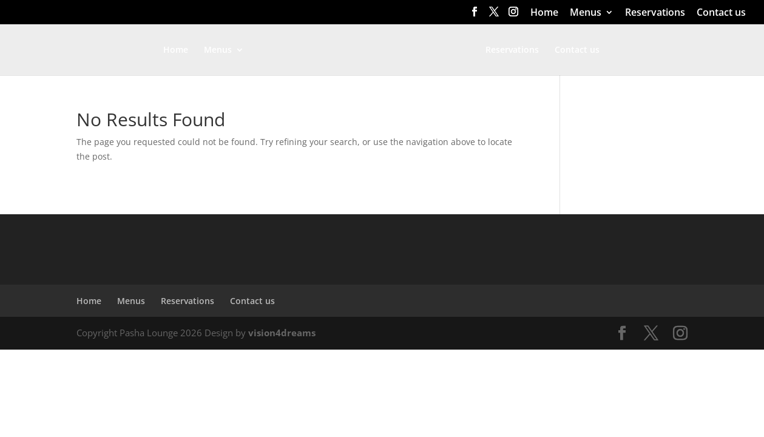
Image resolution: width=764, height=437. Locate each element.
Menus (585, 13)
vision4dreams (282, 333)
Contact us (721, 13)
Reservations (655, 13)
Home (544, 13)
